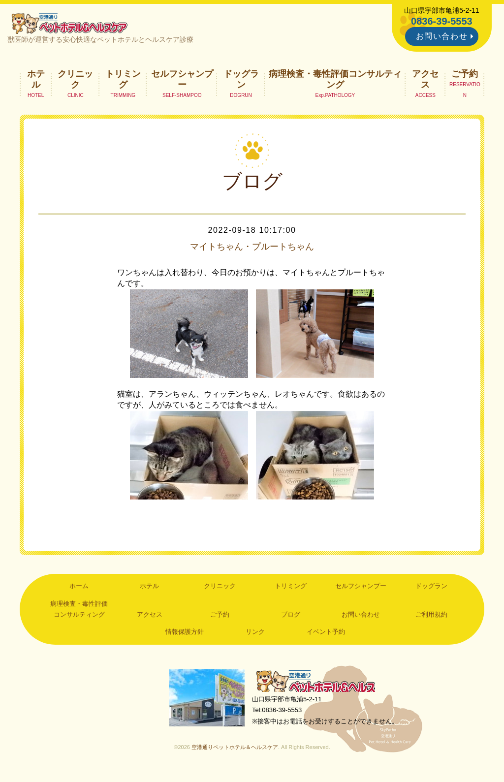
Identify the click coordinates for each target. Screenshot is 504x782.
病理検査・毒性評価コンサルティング (335, 81)
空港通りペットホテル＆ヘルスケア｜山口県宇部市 (72, 24)
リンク (255, 634)
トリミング (123, 81)
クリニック (75, 81)
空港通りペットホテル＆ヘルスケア (321, 685)
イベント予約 (326, 634)
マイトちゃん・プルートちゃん (252, 249)
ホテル (36, 81)
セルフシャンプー (182, 81)
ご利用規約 (431, 617)
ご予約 (464, 76)
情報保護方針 (184, 634)
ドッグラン (241, 81)
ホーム (79, 589)
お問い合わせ (442, 36)
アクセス (425, 81)
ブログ (290, 617)
